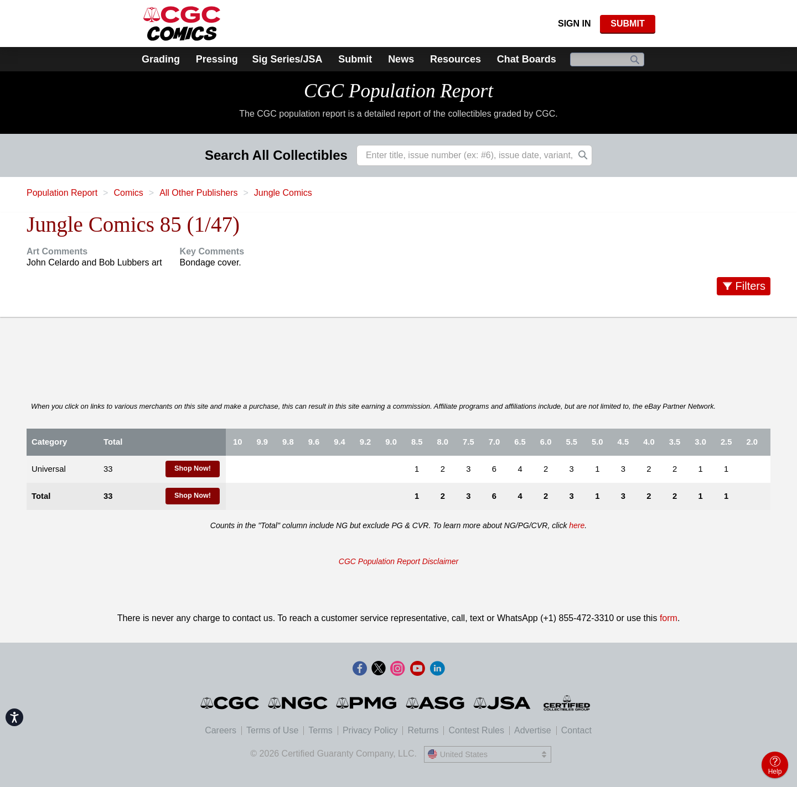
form (668, 618)
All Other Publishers (198, 192)
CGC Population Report (398, 91)
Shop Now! (192, 468)
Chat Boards (526, 59)
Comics (128, 192)
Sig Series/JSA (287, 59)
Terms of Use (272, 730)
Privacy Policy (370, 730)
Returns (422, 730)
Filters (750, 286)
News (401, 59)
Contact (576, 730)
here (576, 525)
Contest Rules (476, 730)
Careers (220, 730)
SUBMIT (627, 23)
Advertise (532, 730)
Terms (320, 730)
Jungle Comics (283, 192)
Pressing (217, 59)
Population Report (62, 192)
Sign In (574, 23)
